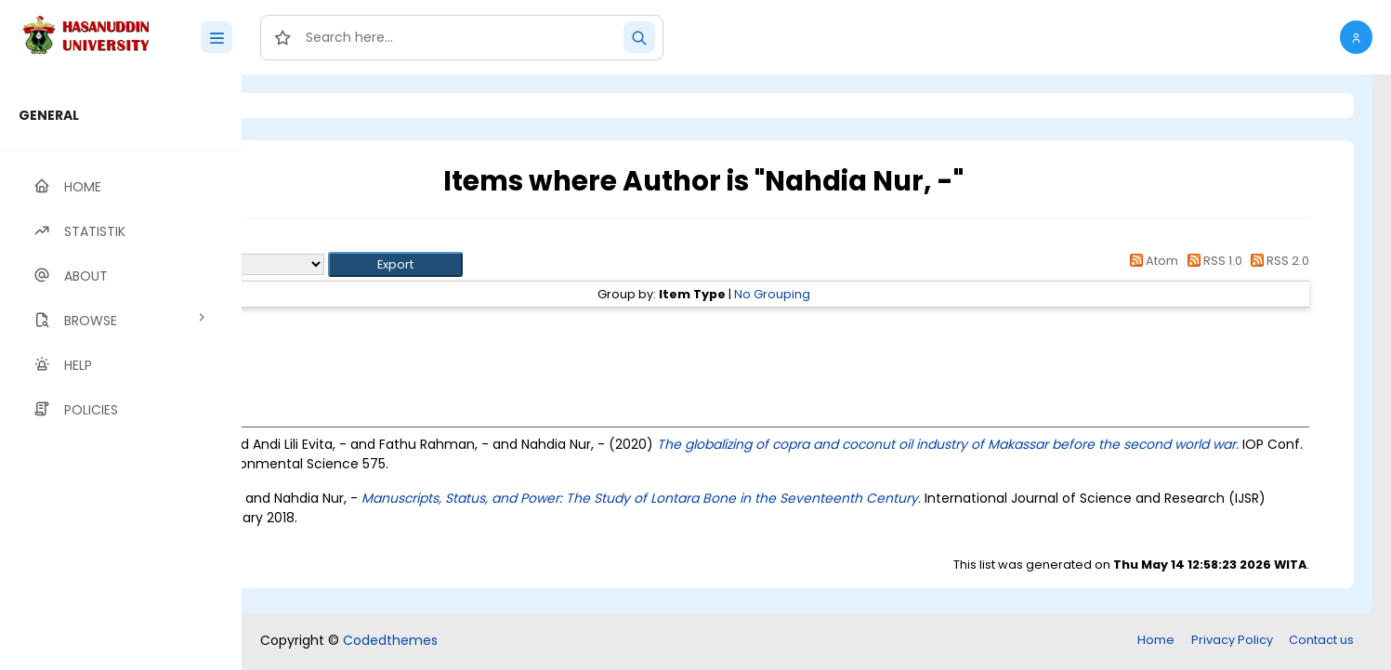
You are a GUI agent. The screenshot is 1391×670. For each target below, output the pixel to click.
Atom (1151, 261)
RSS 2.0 (1277, 261)
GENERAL (49, 115)
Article (379, 327)
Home (1155, 640)
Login (320, 105)
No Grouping (875, 294)
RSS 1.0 (1211, 261)
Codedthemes (390, 640)
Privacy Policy (1232, 640)
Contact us (1321, 640)
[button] (1356, 37)
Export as (332, 264)
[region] (121, 372)
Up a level (342, 243)
